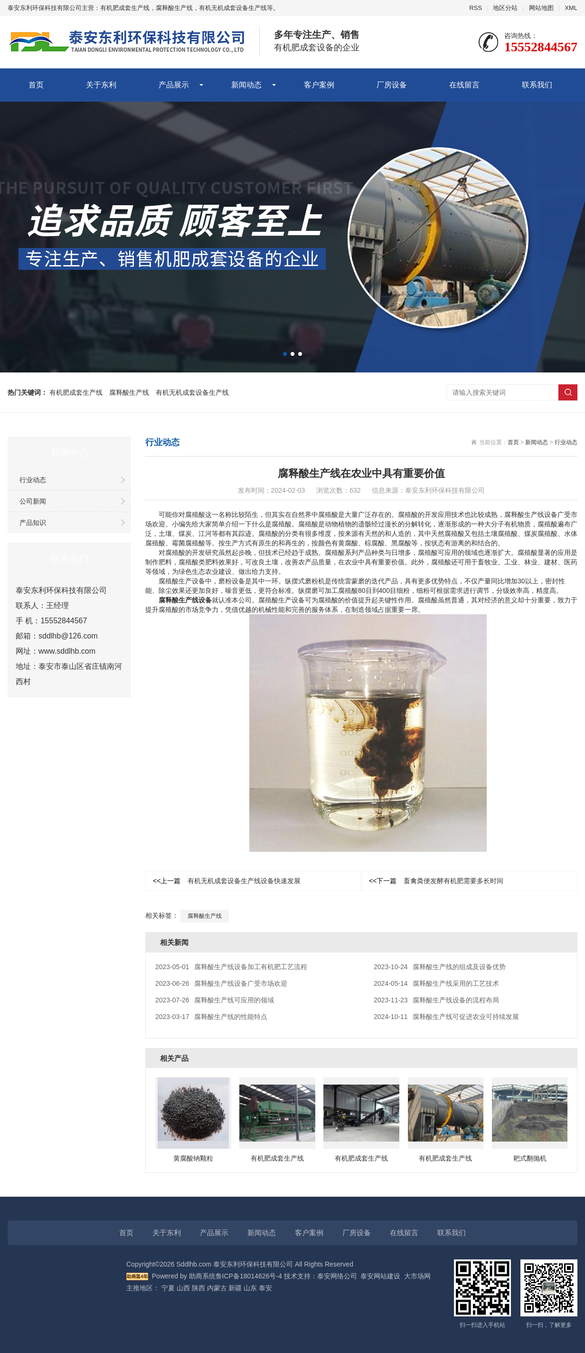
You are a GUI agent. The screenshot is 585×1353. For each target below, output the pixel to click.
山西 (183, 1288)
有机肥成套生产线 (76, 392)
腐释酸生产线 (129, 392)
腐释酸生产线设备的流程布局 (436, 1000)
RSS (475, 7)
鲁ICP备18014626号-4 (249, 1276)
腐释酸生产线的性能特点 (211, 1016)
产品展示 (174, 85)
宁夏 (168, 1288)
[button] (285, 354)
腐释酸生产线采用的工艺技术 (436, 983)
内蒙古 (217, 1288)
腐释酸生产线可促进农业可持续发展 (446, 1016)
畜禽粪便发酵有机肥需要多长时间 (436, 881)
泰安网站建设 (380, 1276)
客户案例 (319, 85)
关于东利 (101, 85)
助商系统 (202, 1276)
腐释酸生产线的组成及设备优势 (440, 967)
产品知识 (32, 522)
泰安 (265, 1288)
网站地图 (541, 7)
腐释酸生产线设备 (185, 600)
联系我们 (537, 85)
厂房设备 (392, 85)
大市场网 (417, 1276)
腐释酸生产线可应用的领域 (214, 1000)
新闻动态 (246, 85)
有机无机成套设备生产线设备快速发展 (227, 881)
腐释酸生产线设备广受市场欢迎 (221, 983)
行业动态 (32, 480)
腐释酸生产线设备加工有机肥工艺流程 (231, 967)
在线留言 (464, 85)
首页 (36, 85)
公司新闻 (32, 501)
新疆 (235, 1288)
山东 (250, 1288)
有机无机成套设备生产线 (192, 392)
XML (571, 7)
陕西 (198, 1288)
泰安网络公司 (337, 1276)
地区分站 (505, 7)
